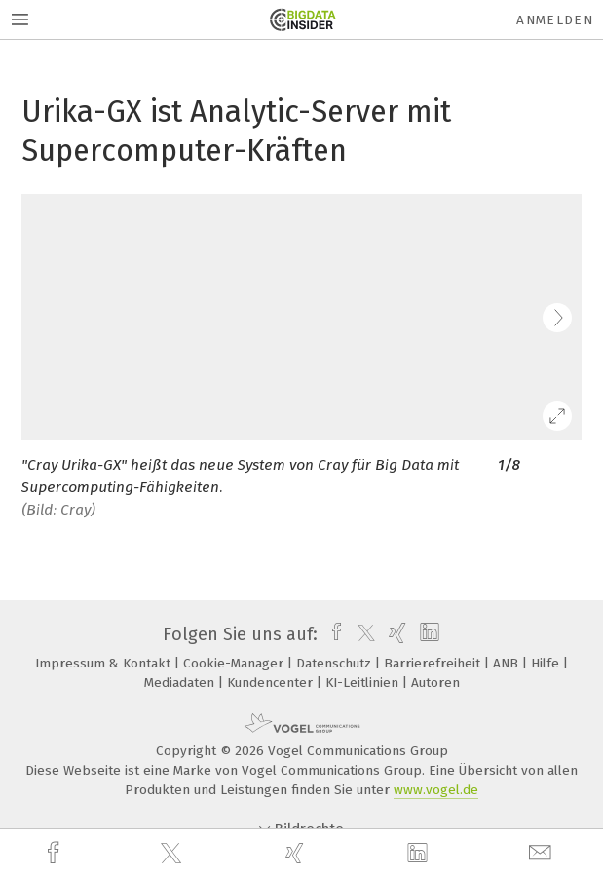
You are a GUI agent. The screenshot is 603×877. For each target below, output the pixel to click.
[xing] (297, 853)
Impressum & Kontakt (104, 663)
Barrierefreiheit (434, 663)
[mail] (542, 853)
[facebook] (55, 853)
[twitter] (173, 853)
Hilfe (547, 663)
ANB (507, 663)
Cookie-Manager (235, 663)
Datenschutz (335, 663)
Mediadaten (181, 682)
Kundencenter (272, 682)
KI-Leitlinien (363, 682)
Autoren (435, 682)
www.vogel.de (436, 790)
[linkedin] (419, 853)
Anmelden (554, 20)
